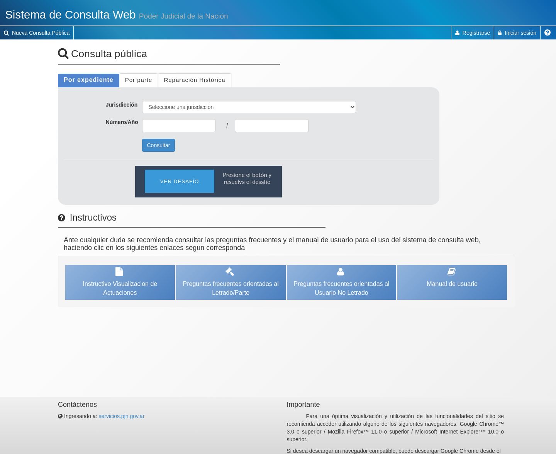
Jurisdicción (121, 105)
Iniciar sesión (517, 33)
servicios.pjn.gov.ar (122, 416)
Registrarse (472, 33)
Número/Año (122, 122)
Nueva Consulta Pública (37, 33)
